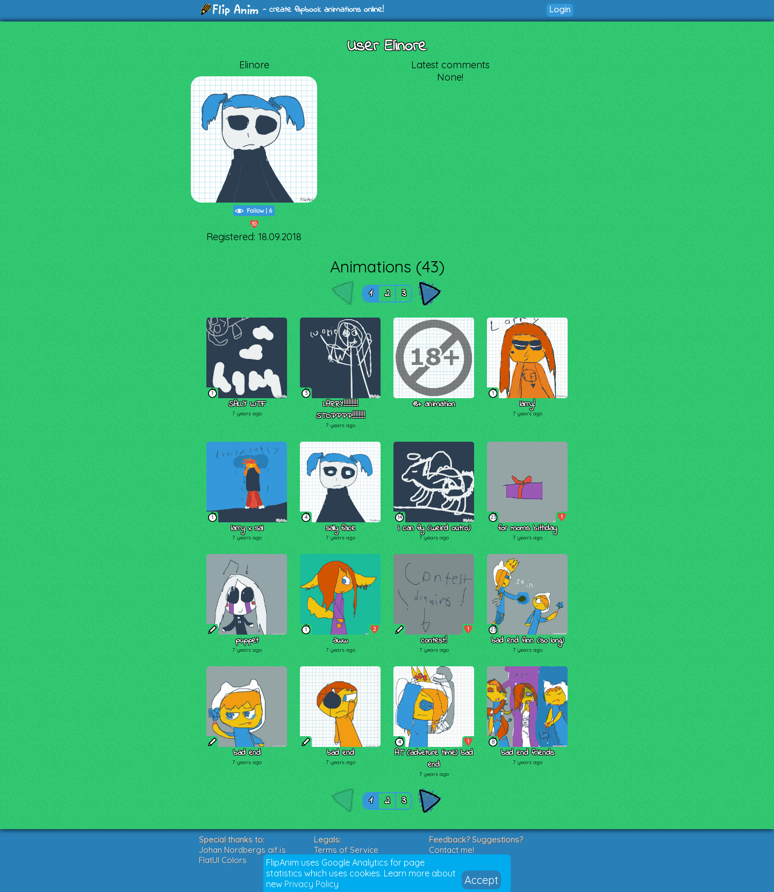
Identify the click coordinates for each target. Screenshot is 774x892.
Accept (481, 880)
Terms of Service (346, 850)
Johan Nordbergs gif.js (242, 850)
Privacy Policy (311, 884)
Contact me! (451, 850)
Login (559, 9)
